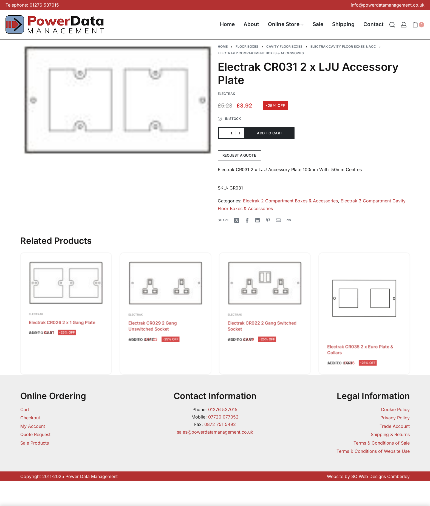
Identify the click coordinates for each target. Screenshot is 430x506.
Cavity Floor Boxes (284, 46)
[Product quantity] (231, 133)
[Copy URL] (288, 220)
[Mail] (278, 220)
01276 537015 (222, 409)
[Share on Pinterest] (267, 220)
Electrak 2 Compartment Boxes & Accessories (261, 53)
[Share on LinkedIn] (257, 220)
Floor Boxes (247, 46)
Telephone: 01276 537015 (32, 5)
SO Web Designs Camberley (380, 476)
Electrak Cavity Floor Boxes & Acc (343, 46)
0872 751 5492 (220, 424)
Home (223, 46)
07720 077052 (223, 417)
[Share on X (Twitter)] (236, 220)
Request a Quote (239, 155)
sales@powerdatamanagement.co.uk (215, 432)
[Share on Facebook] (247, 220)
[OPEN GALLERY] (117, 100)
